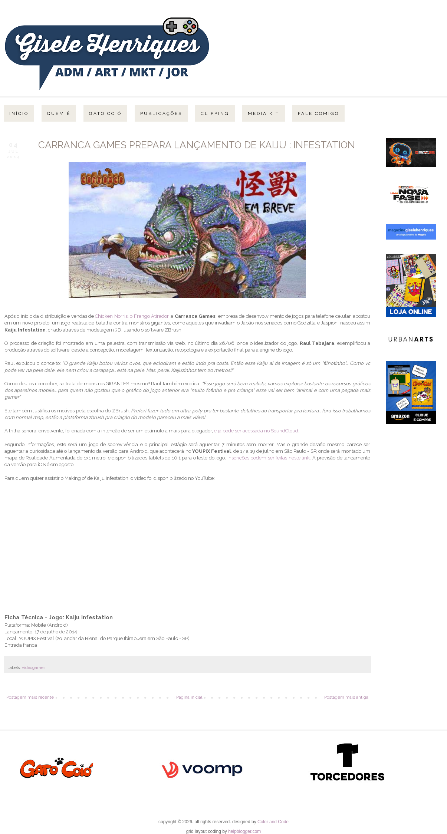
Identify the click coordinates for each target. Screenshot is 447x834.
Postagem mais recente (30, 697)
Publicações (161, 113)
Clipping (215, 113)
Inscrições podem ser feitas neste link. (268, 458)
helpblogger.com (244, 831)
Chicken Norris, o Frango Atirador (131, 316)
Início (19, 113)
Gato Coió (105, 113)
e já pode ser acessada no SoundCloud (256, 431)
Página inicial (189, 697)
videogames (33, 667)
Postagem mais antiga (346, 697)
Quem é (58, 113)
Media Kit (263, 113)
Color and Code (273, 821)
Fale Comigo (318, 113)
